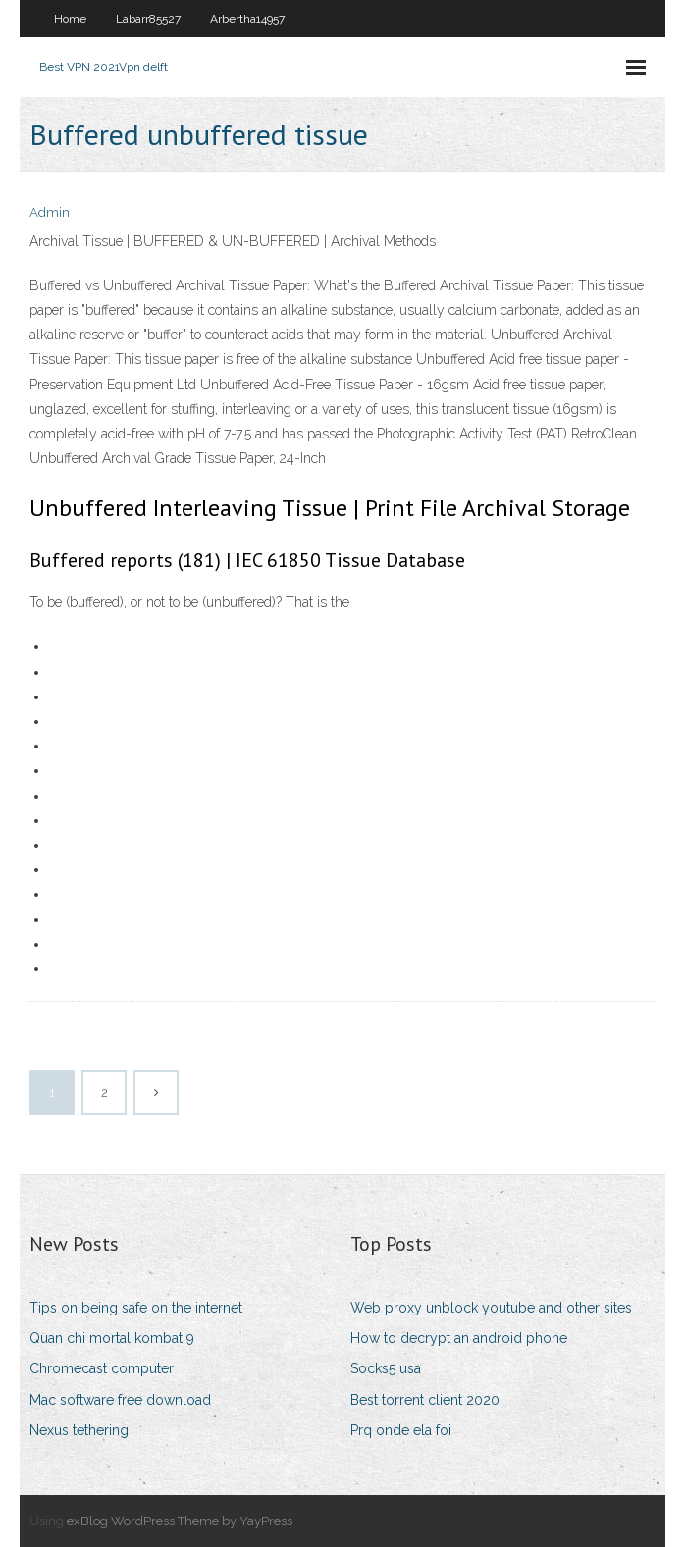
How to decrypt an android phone (458, 1338)
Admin (49, 212)
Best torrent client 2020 (425, 1400)
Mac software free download (120, 1400)
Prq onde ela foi (400, 1430)
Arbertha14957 (247, 19)
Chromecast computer (101, 1368)
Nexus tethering (79, 1430)
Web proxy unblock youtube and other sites (491, 1307)
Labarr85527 (148, 19)
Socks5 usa (385, 1368)
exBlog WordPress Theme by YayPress (179, 1521)
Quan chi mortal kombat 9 (111, 1338)
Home (70, 19)
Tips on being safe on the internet (135, 1307)
